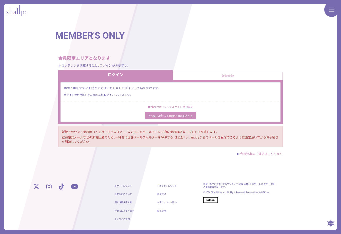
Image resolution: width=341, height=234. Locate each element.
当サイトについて (123, 186)
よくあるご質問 (122, 219)
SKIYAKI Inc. (264, 193)
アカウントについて (167, 186)
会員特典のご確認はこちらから (261, 154)
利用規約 (161, 194)
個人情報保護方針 (123, 203)
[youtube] (75, 187)
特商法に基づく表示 (124, 211)
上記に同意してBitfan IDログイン (170, 116)
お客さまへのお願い (167, 203)
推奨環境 (161, 211)
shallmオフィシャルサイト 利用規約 (170, 107)
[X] (36, 187)
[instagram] (49, 187)
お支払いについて (123, 194)
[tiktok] (61, 187)
